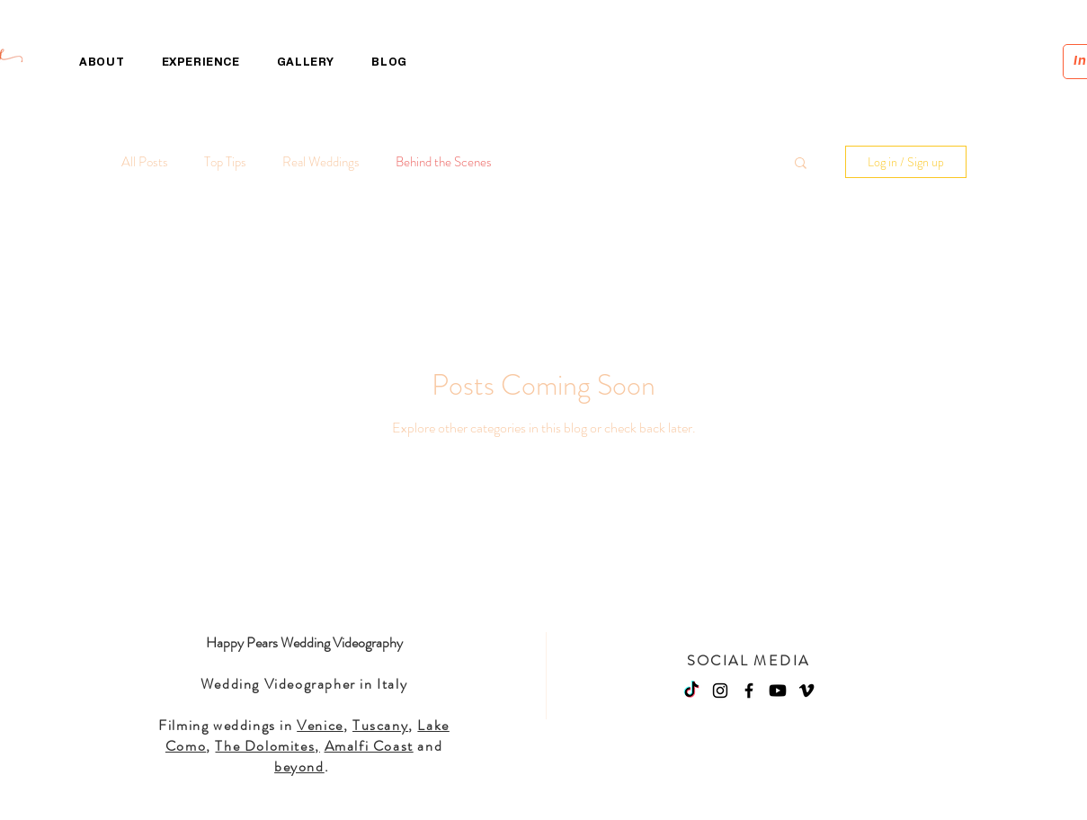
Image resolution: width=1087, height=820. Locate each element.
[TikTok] (691, 690)
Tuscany (380, 725)
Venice (320, 725)
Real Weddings (321, 162)
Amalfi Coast (369, 745)
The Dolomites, (267, 745)
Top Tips (225, 162)
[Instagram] (720, 690)
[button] (800, 164)
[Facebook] (749, 690)
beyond (299, 766)
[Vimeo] (806, 690)
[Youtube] (778, 690)
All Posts (144, 162)
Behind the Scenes (444, 162)
